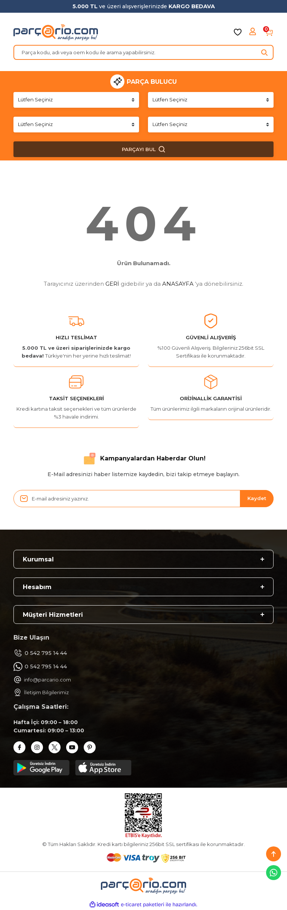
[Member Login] (253, 32)
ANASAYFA (178, 283)
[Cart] (269, 32)
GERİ (112, 283)
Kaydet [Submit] (256, 498)
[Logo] (55, 32)
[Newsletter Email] (143, 498)
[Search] (143, 52)
